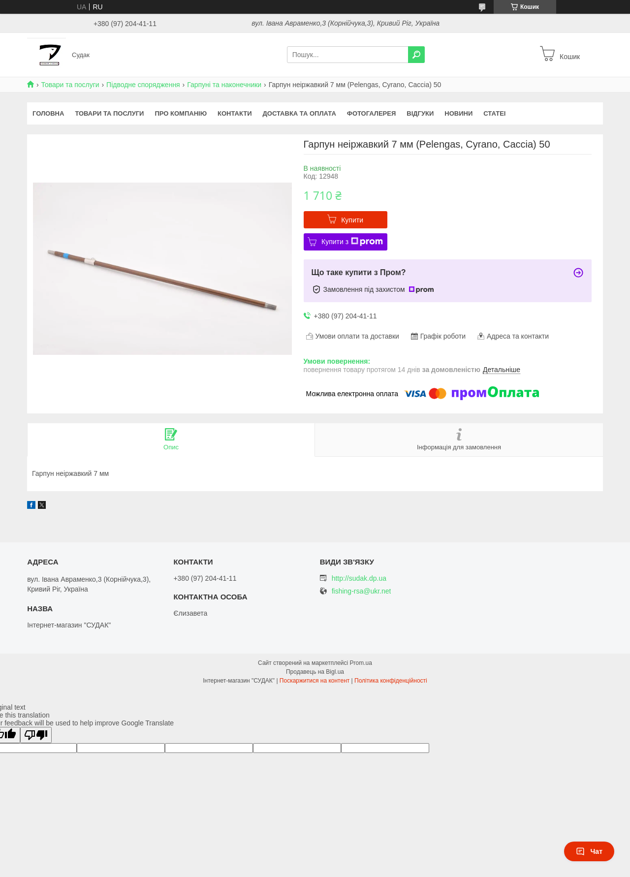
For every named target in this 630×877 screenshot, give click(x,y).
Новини (458, 113)
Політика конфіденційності (390, 680)
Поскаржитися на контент (314, 680)
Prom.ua (361, 662)
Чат (589, 851)
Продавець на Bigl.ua (315, 671)
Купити (352, 220)
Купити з (352, 241)
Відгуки (420, 113)
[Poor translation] (36, 735)
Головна (48, 113)
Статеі (494, 113)
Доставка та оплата (299, 113)
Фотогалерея (371, 113)
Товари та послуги (70, 85)
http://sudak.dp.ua (359, 578)
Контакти (235, 113)
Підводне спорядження (143, 85)
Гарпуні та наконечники (224, 85)
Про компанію (181, 113)
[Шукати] (416, 54)
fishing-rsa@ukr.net (361, 591)
